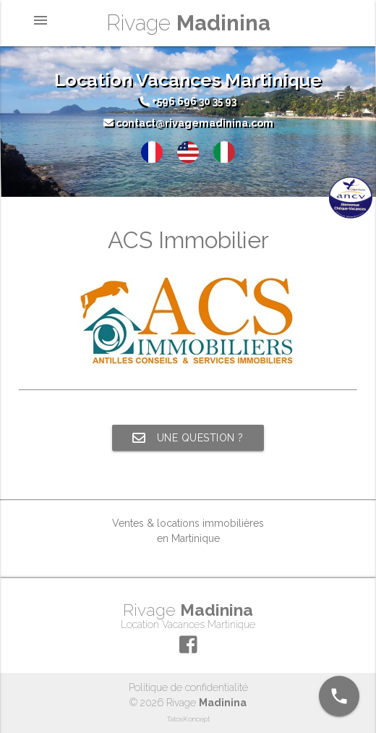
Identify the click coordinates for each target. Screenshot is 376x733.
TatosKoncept (188, 719)
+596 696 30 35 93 (188, 101)
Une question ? (188, 438)
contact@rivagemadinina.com (188, 123)
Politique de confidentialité (188, 687)
